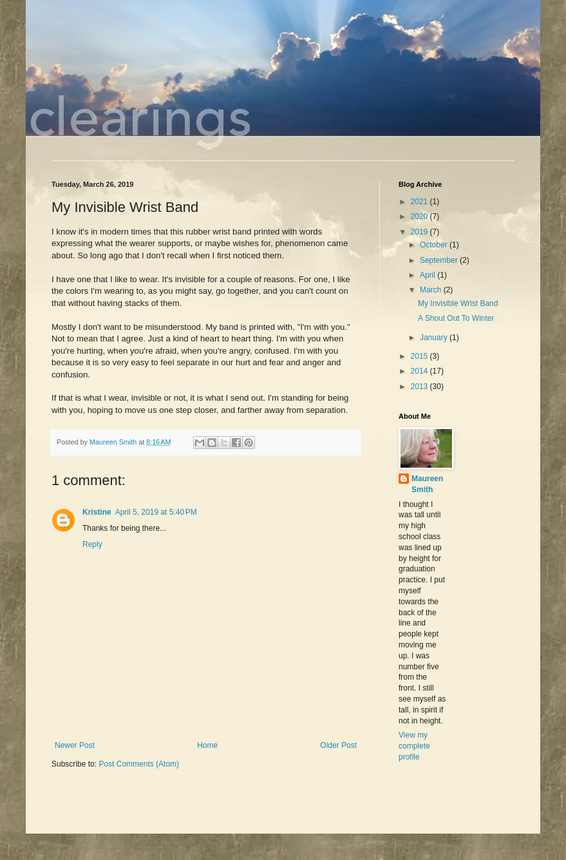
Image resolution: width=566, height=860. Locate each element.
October (434, 244)
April (428, 275)
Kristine (96, 512)
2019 (420, 231)
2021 (420, 201)
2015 (420, 356)
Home (207, 745)
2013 (420, 386)
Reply (92, 544)
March (432, 289)
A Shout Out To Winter (456, 318)
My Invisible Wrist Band (458, 303)
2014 (420, 371)
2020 (420, 216)
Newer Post (75, 745)
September (440, 260)
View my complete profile (414, 746)
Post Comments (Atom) (139, 764)
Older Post (338, 745)
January (434, 337)
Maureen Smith (427, 484)
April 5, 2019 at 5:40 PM (156, 512)
